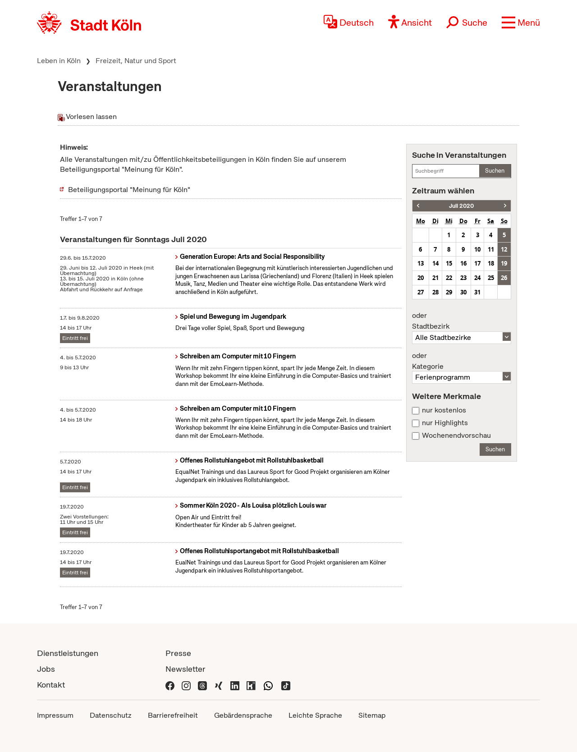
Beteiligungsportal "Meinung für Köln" (129, 189)
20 (420, 278)
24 (477, 278)
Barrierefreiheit (173, 715)
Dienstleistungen (67, 653)
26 (504, 278)
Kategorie (461, 361)
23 (463, 278)
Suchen (494, 170)
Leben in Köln (59, 60)
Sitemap (371, 715)
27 (420, 292)
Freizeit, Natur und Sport (136, 60)
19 (504, 263)
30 (463, 292)
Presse (178, 653)
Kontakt (51, 684)
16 (463, 263)
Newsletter (185, 669)
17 (477, 263)
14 (435, 263)
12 (504, 249)
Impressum (55, 715)
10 (477, 249)
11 (491, 249)
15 (449, 263)
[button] (521, 22)
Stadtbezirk (461, 321)
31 (477, 292)
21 (435, 278)
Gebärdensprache (243, 715)
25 (491, 278)
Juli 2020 (461, 206)
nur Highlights (445, 422)
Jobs (46, 669)
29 (449, 292)
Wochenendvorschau (456, 435)
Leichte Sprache (315, 715)
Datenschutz (111, 715)
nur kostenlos (444, 410)
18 (491, 263)
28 (435, 292)
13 (420, 263)
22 (449, 278)
